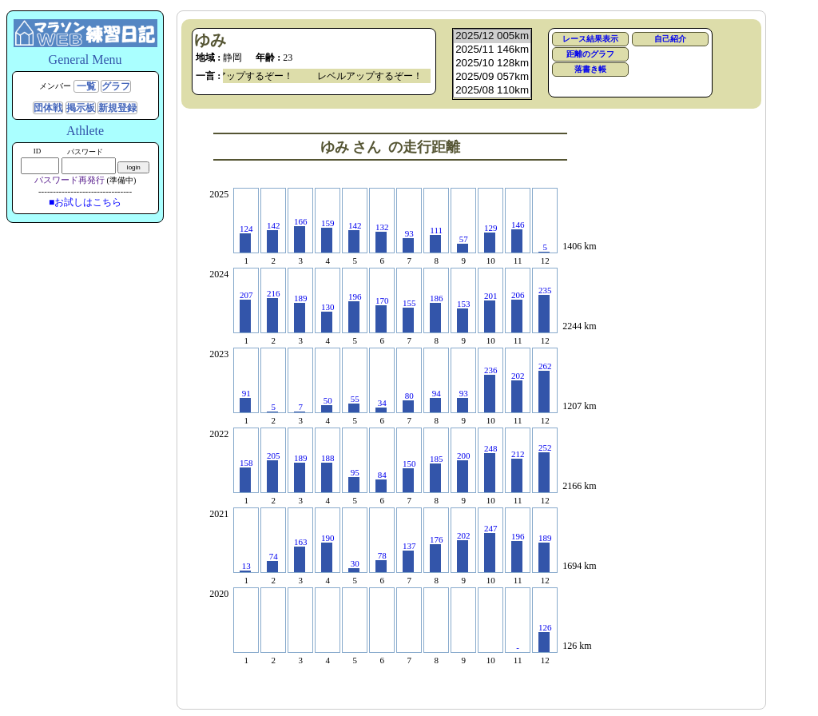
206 (518, 311)
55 (353, 403)
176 (436, 553)
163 (301, 554)
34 (381, 405)
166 (301, 235)
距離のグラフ (590, 54)
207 (246, 311)
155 (409, 315)
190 (328, 552)
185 (436, 473)
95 (353, 479)
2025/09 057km (492, 77)
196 (355, 312)
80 (408, 401)
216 (273, 310)
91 (245, 400)
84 (381, 481)
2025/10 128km (492, 63)
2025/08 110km (492, 90)
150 (409, 475)
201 (491, 311)
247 (491, 547)
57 (462, 243)
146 (518, 236)
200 (464, 471)
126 (545, 637)
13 (245, 566)
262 (545, 386)
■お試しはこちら (85, 202)
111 (436, 239)
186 (436, 312)
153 (464, 315)
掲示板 (80, 107)
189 (301, 312)
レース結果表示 (590, 38)
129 (491, 238)
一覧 (86, 86)
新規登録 (117, 107)
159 (328, 235)
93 (408, 241)
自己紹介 (670, 38)
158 (246, 475)
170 (382, 314)
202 (518, 391)
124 (246, 238)
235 (545, 308)
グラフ (115, 86)
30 (353, 565)
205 (273, 471)
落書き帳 (590, 69)
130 (328, 317)
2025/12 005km (492, 36)
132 (382, 237)
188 (328, 472)
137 (409, 556)
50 (326, 404)
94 (435, 400)
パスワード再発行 (69, 180)
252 (545, 467)
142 (273, 237)
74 (272, 561)
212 (518, 470)
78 (381, 561)
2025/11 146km (492, 50)
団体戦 (48, 107)
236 (491, 388)
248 (491, 468)
